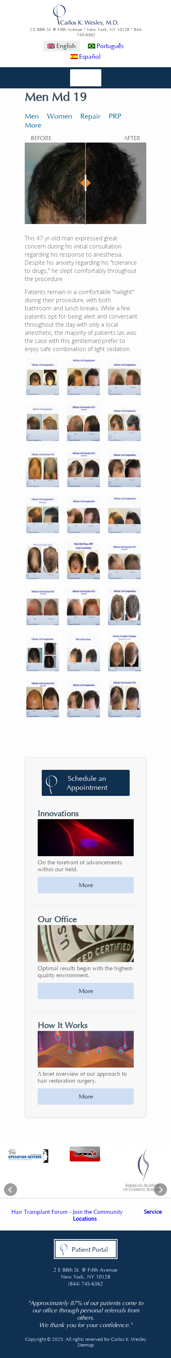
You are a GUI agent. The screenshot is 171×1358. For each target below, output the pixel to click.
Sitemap (85, 1345)
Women (59, 116)
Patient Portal (90, 1249)
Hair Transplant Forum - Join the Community (67, 1212)
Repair (90, 116)
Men (32, 116)
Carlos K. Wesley (128, 1339)
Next (160, 1189)
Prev (10, 1189)
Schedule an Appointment (86, 783)
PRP (115, 116)
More (33, 125)
